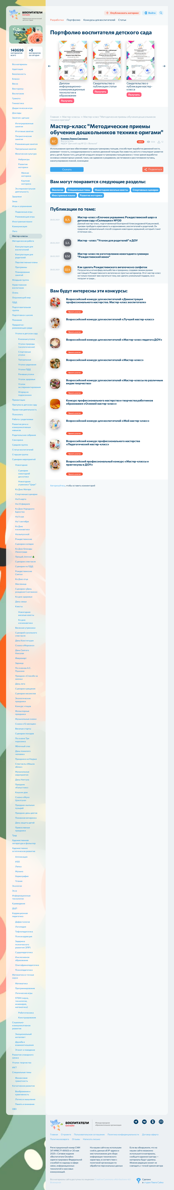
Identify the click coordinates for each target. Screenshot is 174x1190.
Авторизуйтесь (57, 485)
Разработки (57, 19)
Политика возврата (59, 1139)
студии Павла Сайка (153, 1182)
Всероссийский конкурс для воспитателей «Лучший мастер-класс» (110, 319)
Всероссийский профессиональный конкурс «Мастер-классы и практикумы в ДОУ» (107, 463)
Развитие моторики (91, 195)
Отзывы (76, 1139)
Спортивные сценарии (145, 190)
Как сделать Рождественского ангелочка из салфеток (112, 267)
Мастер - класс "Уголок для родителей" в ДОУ (108, 240)
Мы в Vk (144, 1121)
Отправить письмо (161, 1121)
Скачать (67, 169)
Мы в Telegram (136, 1121)
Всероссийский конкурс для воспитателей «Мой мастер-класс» (107, 420)
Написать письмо (91, 1139)
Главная (54, 1134)
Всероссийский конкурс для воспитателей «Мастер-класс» (105, 360)
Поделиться (152, 169)
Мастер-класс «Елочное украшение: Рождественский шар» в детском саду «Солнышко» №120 (117, 219)
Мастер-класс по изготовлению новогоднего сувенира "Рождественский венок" (113, 255)
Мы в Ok (152, 1121)
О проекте (66, 1134)
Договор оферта (150, 1134)
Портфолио (73, 19)
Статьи (122, 19)
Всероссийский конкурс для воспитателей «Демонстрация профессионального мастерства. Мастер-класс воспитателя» (106, 300)
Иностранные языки (63, 195)
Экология (57, 190)
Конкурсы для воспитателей (99, 19)
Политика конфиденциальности (123, 1134)
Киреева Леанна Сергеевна (74, 138)
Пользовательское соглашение (89, 1134)
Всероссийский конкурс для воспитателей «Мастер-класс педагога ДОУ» (114, 339)
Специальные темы (79, 190)
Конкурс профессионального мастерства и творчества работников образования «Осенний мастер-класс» (109, 402)
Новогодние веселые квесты (111, 190)
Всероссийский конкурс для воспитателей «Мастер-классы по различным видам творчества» (114, 382)
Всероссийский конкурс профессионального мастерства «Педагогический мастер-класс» (103, 442)
